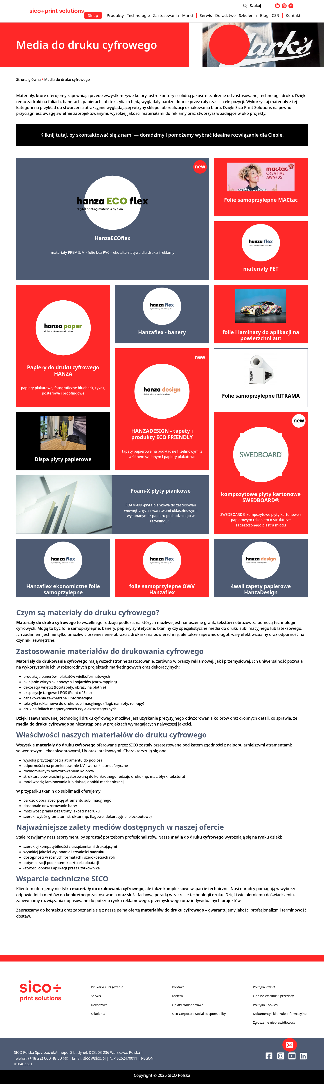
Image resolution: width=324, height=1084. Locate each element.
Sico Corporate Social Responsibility (199, 1013)
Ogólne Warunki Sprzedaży (273, 996)
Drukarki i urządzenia (107, 987)
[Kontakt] (289, 1045)
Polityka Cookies (265, 1005)
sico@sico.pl (94, 1058)
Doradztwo (225, 15)
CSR (275, 15)
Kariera (177, 996)
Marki (187, 15)
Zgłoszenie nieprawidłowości (274, 1022)
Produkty (115, 15)
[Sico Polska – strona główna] (57, 11)
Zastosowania (166, 15)
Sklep (93, 15)
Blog (264, 15)
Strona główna (28, 79)
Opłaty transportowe (187, 1005)
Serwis (206, 15)
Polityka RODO (264, 987)
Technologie (138, 15)
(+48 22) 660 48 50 (45, 1058)
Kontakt (293, 15)
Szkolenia (248, 15)
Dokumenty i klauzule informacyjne (279, 1013)
